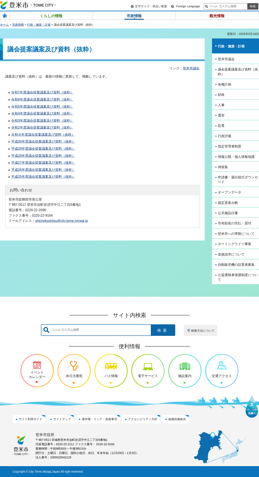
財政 (221, 94)
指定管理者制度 (229, 146)
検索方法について (203, 330)
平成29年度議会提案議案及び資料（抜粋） (43, 148)
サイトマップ (62, 419)
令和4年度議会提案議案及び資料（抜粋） (42, 113)
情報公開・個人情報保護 (236, 157)
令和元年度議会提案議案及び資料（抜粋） (43, 134)
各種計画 (224, 84)
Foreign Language (188, 6)
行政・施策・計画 (39, 24)
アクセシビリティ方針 (142, 419)
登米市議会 (191, 68)
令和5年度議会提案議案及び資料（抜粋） (42, 106)
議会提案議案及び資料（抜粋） (238, 72)
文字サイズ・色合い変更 (151, 6)
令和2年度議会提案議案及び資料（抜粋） (42, 127)
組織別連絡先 (177, 419)
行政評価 (224, 136)
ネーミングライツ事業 (234, 244)
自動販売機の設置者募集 (236, 264)
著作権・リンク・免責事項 (99, 419)
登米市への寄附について (236, 233)
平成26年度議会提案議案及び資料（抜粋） (43, 169)
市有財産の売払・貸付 (234, 223)
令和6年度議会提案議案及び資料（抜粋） (42, 99)
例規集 (223, 167)
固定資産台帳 (228, 203)
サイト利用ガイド (30, 419)
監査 (221, 125)
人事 (221, 105)
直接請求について (231, 254)
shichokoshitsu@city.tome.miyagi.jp (61, 221)
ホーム (4, 24)
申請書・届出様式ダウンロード (238, 179)
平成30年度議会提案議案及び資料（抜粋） (43, 141)
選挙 (221, 115)
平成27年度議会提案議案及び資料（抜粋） (43, 162)
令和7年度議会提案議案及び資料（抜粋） (42, 92)
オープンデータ (229, 192)
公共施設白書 (228, 213)
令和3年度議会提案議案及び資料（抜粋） (42, 120)
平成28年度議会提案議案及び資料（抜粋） (43, 155)
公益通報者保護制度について (238, 277)
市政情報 (18, 24)
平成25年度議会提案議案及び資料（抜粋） (43, 176)
